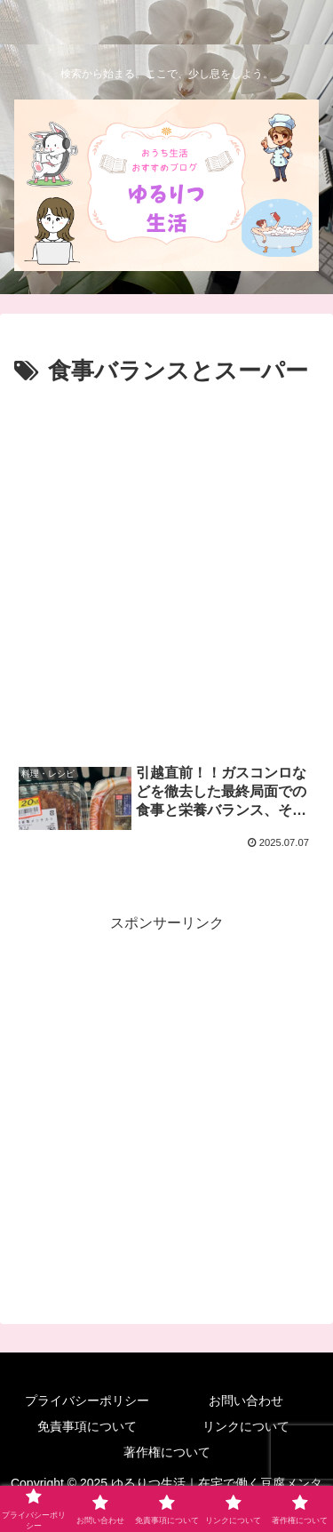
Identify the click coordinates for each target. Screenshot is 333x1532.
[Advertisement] (166, 567)
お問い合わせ (246, 1400)
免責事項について (87, 1426)
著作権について (166, 1452)
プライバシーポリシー (87, 1400)
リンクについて (245, 1426)
